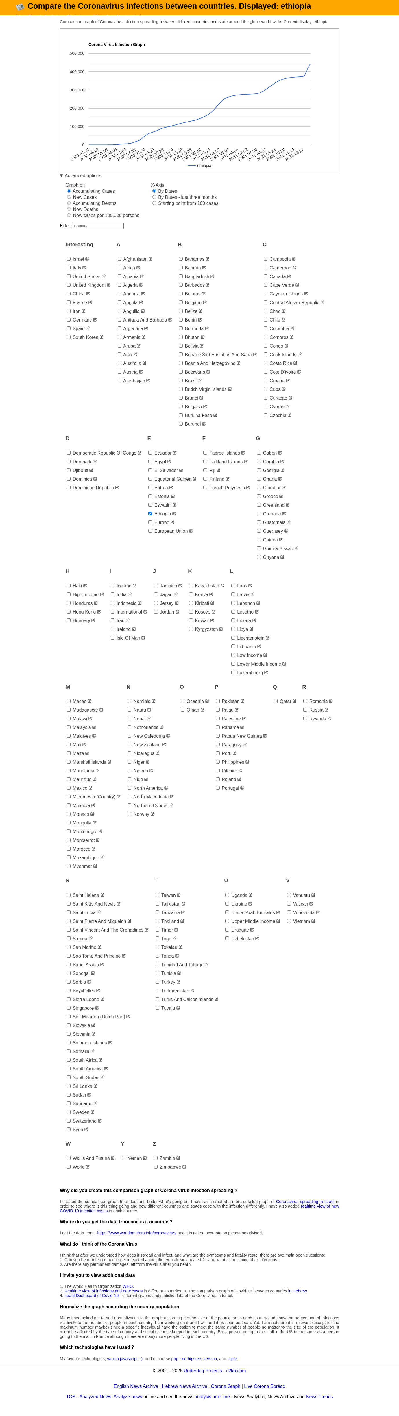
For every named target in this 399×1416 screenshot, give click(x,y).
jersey (164, 611)
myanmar (79, 875)
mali (74, 753)
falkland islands (223, 470)
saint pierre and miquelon (96, 929)
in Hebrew (297, 1299)
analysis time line (212, 1405)
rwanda (314, 727)
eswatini (159, 513)
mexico (77, 796)
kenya (198, 602)
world (76, 1175)
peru (224, 762)
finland (213, 487)
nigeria (138, 779)
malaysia (79, 736)
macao (76, 710)
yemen (132, 1166)
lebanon (243, 611)
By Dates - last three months (184, 205)
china (76, 302)
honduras (80, 611)
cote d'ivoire (280, 380)
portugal (227, 796)
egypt (157, 470)
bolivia (189, 354)
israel (75, 267)
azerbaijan (131, 389)
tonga (165, 964)
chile (272, 328)
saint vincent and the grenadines (105, 938)
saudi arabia (83, 973)
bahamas (191, 267)
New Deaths (82, 217)
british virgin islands (203, 397)
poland (226, 788)
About (122, 16)
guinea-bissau (275, 556)
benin (188, 328)
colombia (276, 337)
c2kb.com (236, 1379)
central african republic (291, 310)
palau (225, 718)
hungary (78, 629)
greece (267, 504)
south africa (82, 1068)
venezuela (301, 921)
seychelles (81, 999)
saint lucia (81, 921)
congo (273, 354)
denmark (79, 470)
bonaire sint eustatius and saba (215, 363)
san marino (81, 955)
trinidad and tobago (180, 973)
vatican (297, 912)
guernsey (270, 539)
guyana (268, 565)
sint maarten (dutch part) (96, 1025)
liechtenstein (248, 646)
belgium (190, 310)
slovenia (78, 1042)
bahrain (190, 276)
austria (128, 380)
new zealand (144, 753)
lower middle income (256, 672)
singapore (80, 1016)
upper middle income (250, 929)
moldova (78, 814)
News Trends (319, 1405)
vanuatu (298, 903)
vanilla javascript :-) (125, 1367)
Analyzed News (95, 1405)
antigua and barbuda (142, 328)
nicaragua (141, 762)
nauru (137, 718)
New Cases (82, 205)
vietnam (298, 929)
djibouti (77, 478)
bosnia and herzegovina (207, 371)
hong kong (81, 620)
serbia (76, 990)
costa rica (278, 371)
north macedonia (148, 805)
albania (128, 284)
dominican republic (90, 496)
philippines (230, 770)
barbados (192, 293)
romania (315, 710)
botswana (192, 380)
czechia (275, 423)
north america (145, 796)
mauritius (79, 788)
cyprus (274, 415)
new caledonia (146, 744)
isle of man (125, 646)
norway (138, 822)
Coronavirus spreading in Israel (305, 1210)
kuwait (199, 629)
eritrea (158, 496)
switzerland (82, 1129)
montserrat (81, 848)
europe (158, 530)
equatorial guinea (169, 487)
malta (75, 762)
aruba (127, 354)
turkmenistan (172, 999)
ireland (121, 637)
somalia (78, 1059)
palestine (228, 727)
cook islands (280, 363)
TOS (71, 1405)
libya (239, 637)
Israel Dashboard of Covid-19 (91, 1304)
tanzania (168, 921)
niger (136, 770)
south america (85, 1077)
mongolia (79, 831)
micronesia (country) (91, 805)
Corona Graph (225, 1394)
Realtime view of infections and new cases (103, 1299)
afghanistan (133, 267)
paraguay (229, 753)
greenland (271, 513)
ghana (267, 487)
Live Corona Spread (264, 1394)
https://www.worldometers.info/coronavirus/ (137, 1241)
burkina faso (195, 423)
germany (79, 328)
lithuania (243, 655)
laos (239, 594)
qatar (282, 710)
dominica (79, 487)
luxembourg (247, 681)
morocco (78, 857)
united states (84, 284)
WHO (128, 1295)
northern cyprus (147, 814)
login (138, 16)
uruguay (237, 938)
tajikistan (168, 912)
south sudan (83, 1085)
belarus (190, 302)
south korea (82, 345)
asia (125, 363)
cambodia (277, 267)
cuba (272, 397)
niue (135, 788)
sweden (78, 1120)
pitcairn (226, 779)
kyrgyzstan (203, 637)
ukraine (236, 912)
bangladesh (194, 284)
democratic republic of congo (101, 461)
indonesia (124, 611)
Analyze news (128, 1405)
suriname (80, 1112)
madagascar (82, 718)
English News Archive (136, 1394)
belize (188, 319)
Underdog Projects (203, 1379)
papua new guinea (239, 744)
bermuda (191, 337)
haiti (74, 594)
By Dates (164, 199)
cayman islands (283, 302)
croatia (274, 389)
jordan (164, 620)
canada (275, 284)
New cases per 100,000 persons (103, 223)
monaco (78, 822)
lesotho (242, 620)
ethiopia (159, 522)
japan (163, 602)
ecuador (159, 461)
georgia (268, 478)
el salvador (163, 478)
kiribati (199, 611)
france (77, 310)
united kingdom (86, 293)
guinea (267, 548)
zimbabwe (167, 1175)
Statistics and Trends (88, 16)
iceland (121, 594)
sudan (76, 1103)
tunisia (166, 981)
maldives (79, 744)
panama (227, 736)
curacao (275, 406)
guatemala (271, 530)
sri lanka (79, 1094)
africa (126, 276)
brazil (187, 389)
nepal (136, 727)
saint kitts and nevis (91, 912)
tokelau (166, 955)
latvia (240, 602)
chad (272, 319)
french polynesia (224, 496)
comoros (276, 345)
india (119, 602)
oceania (192, 710)
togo (163, 947)
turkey (165, 990)
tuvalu (165, 1016)
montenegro (82, 840)
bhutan (189, 345)
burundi (190, 432)
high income (83, 602)
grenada (269, 522)
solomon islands (87, 1051)
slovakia (78, 1033)
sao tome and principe (94, 964)
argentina (130, 337)
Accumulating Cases (91, 199)
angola (128, 310)
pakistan (228, 710)
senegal (78, 981)
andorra (129, 302)
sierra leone (83, 1007)
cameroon (277, 276)
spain (75, 337)
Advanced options (83, 183)
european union (168, 539)
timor (164, 938)
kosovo (199, 620)
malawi (77, 727)
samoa (77, 947)
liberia (241, 629)
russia (313, 718)
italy (74, 276)
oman (190, 718)
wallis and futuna (88, 1166)
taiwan (166, 903)
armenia (129, 345)
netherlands (143, 736)
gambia (268, 470)
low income (246, 663)
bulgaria (190, 415)
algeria (128, 293)
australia (129, 371)
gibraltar (269, 496)
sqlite (232, 1367)
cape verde (279, 293)
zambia (164, 1166)
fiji (209, 478)
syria (75, 1138)
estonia (159, 504)
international (126, 620)
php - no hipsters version (194, 1367)
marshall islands (86, 770)
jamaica (165, 594)
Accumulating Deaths (92, 211)
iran (74, 319)
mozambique (83, 866)
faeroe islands (221, 461)
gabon (267, 461)
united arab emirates (250, 921)
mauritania (80, 779)
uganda (236, 903)
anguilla (129, 319)
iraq (118, 629)
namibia (139, 710)
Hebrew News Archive (184, 1394)
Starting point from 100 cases (185, 211)
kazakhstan (204, 594)
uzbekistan (239, 947)
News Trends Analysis (38, 16)
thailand (167, 929)
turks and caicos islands (184, 1007)
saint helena (83, 903)
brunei (188, 406)
